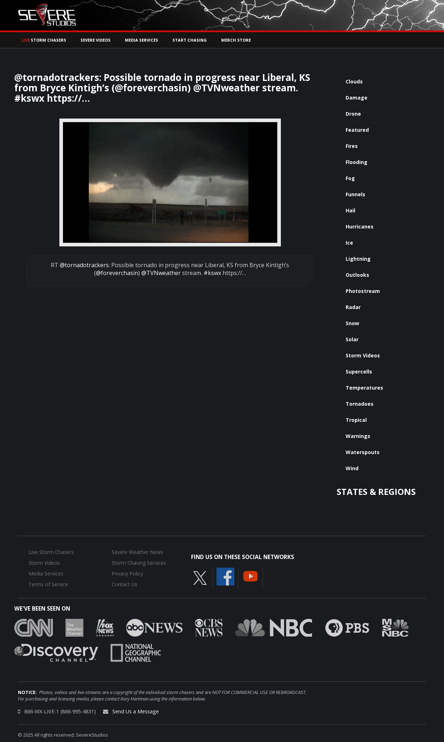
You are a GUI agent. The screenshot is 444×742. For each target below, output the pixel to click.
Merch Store (236, 40)
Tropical (356, 419)
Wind (352, 468)
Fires (352, 146)
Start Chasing (189, 40)
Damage (356, 97)
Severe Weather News (137, 552)
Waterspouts (363, 452)
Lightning (358, 258)
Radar (353, 307)
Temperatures (364, 387)
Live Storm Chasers (51, 552)
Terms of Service (48, 584)
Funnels (355, 194)
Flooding (356, 162)
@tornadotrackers (84, 265)
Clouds (354, 81)
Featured (357, 129)
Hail (350, 210)
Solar (352, 339)
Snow (352, 323)
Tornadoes (360, 403)
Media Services (141, 40)
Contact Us (124, 584)
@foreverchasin (117, 273)
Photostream (363, 291)
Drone (353, 113)
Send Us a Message (135, 711)
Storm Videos (363, 355)
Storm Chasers (43, 40)
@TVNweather (161, 273)
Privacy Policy (127, 573)
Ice (349, 242)
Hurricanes (360, 226)
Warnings (358, 436)
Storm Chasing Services (139, 562)
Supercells (359, 371)
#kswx (212, 273)
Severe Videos (95, 40)
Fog (350, 178)
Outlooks (357, 274)
